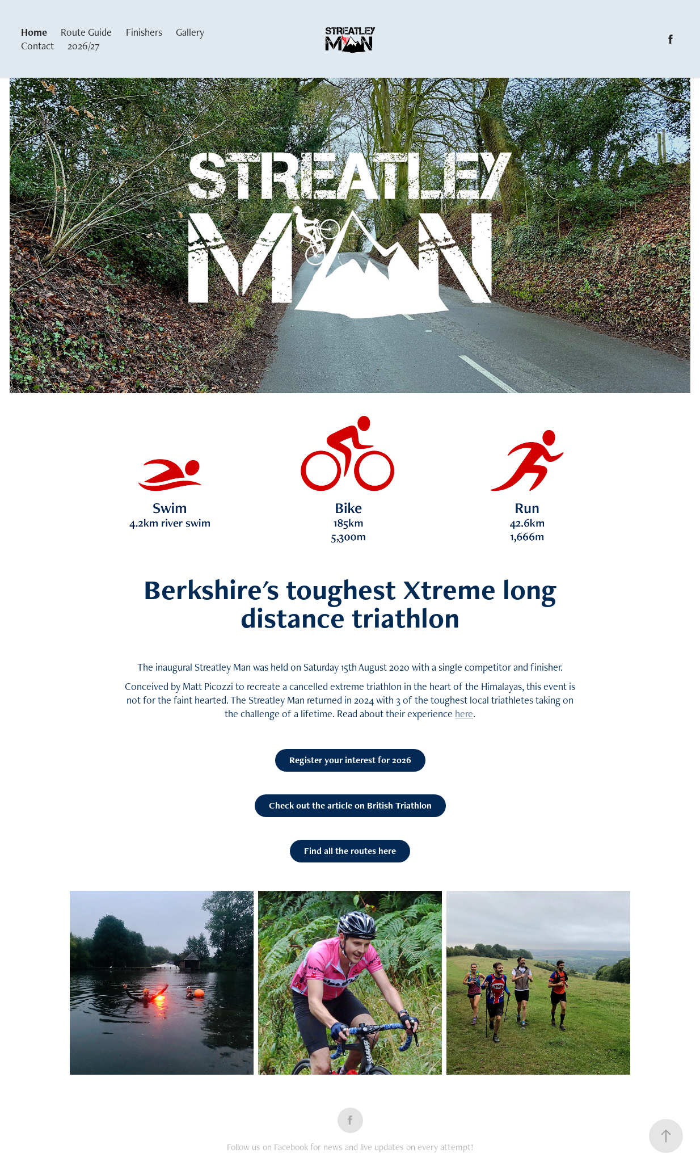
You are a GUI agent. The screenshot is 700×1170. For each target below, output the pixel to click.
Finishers (144, 32)
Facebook (292, 1147)
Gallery (190, 32)
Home (34, 32)
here (464, 713)
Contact (37, 45)
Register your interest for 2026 (350, 760)
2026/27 (84, 45)
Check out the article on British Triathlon (350, 805)
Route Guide (86, 32)
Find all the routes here (350, 851)
